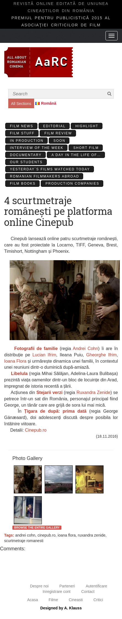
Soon (59, 141)
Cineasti (76, 600)
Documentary (26, 155)
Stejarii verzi (49, 392)
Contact (87, 591)
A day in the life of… (76, 155)
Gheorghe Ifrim (101, 354)
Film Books (23, 183)
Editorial (54, 126)
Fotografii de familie (36, 348)
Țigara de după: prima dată (55, 411)
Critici (98, 600)
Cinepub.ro (36, 430)
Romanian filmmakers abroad (44, 176)
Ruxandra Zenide (93, 392)
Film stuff (22, 133)
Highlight (86, 126)
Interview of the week (36, 148)
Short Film (86, 148)
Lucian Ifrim (44, 354)
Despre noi (39, 586)
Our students (26, 162)
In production (27, 141)
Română (48, 103)
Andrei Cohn (85, 348)
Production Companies (72, 183)
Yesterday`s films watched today (50, 169)
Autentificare (96, 586)
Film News (21, 126)
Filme (53, 600)
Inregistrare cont (57, 591)
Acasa (32, 600)
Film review (58, 133)
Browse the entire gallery (36, 527)
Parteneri (67, 586)
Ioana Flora (15, 361)
